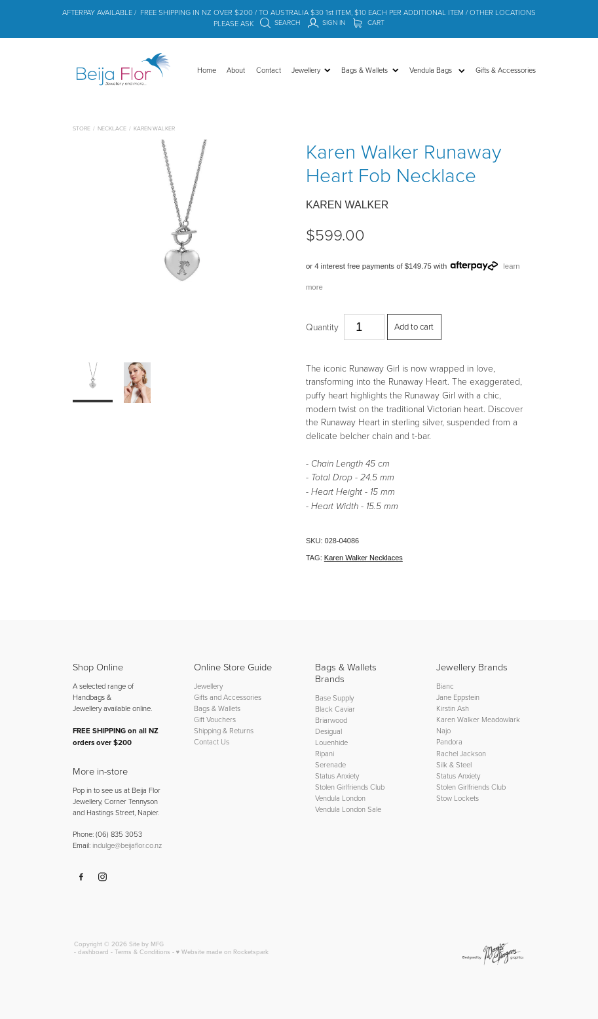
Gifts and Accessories (227, 697)
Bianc (446, 686)
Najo (443, 730)
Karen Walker (154, 128)
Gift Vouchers (215, 719)
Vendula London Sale (348, 809)
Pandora (449, 741)
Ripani (324, 753)
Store (81, 128)
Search (280, 22)
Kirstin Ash (452, 708)
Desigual (328, 731)
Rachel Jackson (461, 753)
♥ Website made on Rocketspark (222, 951)
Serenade (330, 764)
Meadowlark (500, 719)
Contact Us (211, 741)
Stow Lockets (457, 798)
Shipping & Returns (223, 730)
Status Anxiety (337, 775)
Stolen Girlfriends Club (349, 787)
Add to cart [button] (414, 326)
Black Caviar (335, 709)
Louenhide (331, 742)
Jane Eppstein (458, 697)
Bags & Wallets (217, 708)
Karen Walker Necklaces (363, 558)
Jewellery (208, 686)
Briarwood (331, 720)
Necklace (112, 128)
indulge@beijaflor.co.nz (127, 845)
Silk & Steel (454, 764)
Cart (369, 22)
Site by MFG (146, 943)
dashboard (93, 951)
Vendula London (340, 798)
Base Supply (334, 697)
